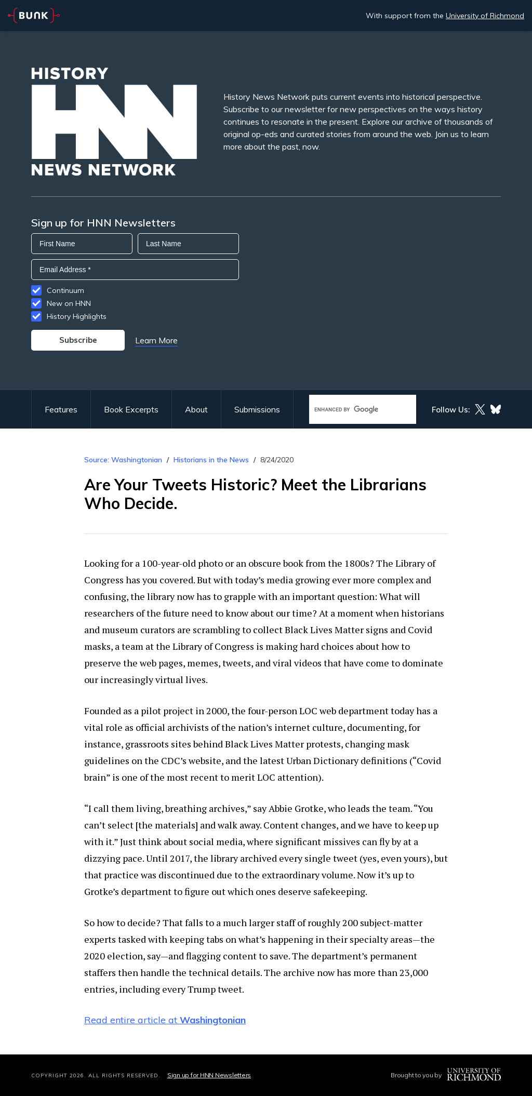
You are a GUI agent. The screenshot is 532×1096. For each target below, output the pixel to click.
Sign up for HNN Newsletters (209, 1075)
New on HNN (69, 303)
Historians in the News (211, 459)
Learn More (156, 340)
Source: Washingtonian (123, 459)
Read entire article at (165, 1020)
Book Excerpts (131, 409)
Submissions (257, 409)
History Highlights (77, 316)
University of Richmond (485, 15)
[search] (351, 409)
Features (61, 409)
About (196, 409)
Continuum (65, 290)
